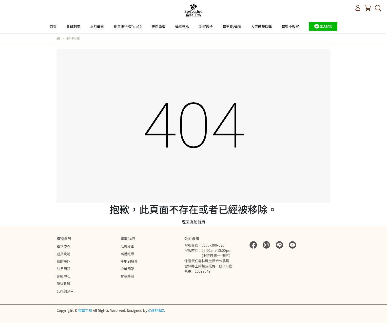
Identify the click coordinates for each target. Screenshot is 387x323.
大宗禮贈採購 (261, 26)
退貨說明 (63, 253)
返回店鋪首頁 (193, 222)
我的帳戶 (63, 261)
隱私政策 (63, 283)
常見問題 (63, 268)
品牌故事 (127, 246)
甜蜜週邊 (206, 26)
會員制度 (73, 26)
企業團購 (127, 268)
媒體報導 (127, 253)
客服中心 (63, 276)
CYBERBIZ (156, 310)
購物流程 (63, 246)
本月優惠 (97, 26)
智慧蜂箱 (127, 276)
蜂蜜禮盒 (182, 26)
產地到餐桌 (129, 261)
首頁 (53, 26)
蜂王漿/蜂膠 (232, 26)
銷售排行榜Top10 (128, 26)
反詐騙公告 (65, 290)
